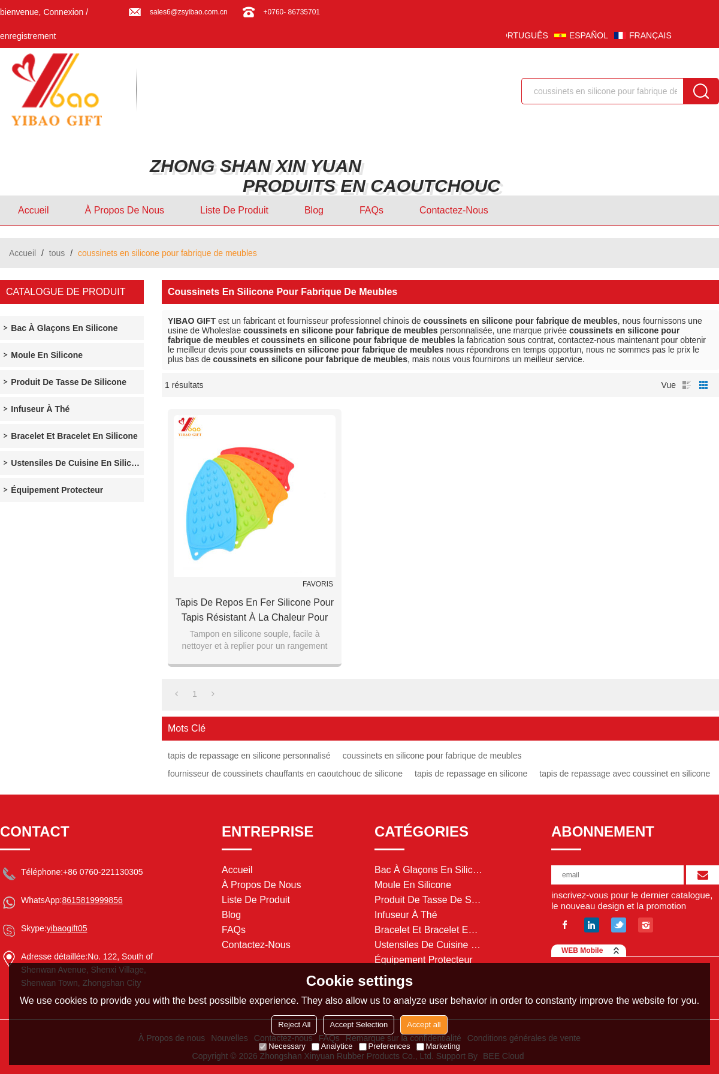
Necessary (282, 1046)
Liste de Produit (234, 210)
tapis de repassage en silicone (471, 773)
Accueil (33, 210)
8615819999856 (92, 900)
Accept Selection (359, 1024)
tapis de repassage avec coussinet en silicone (624, 773)
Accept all (423, 1024)
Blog (314, 210)
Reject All (294, 1024)
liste (687, 385)
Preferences (384, 1046)
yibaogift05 (67, 928)
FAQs (371, 210)
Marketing (438, 1046)
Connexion (63, 12)
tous (57, 253)
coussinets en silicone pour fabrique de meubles (432, 755)
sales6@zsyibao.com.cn (189, 12)
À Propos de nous (125, 210)
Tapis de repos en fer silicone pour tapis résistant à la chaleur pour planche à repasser (255, 611)
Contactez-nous (453, 210)
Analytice (332, 1046)
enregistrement (28, 36)
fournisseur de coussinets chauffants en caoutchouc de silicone (285, 773)
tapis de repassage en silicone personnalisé (249, 755)
